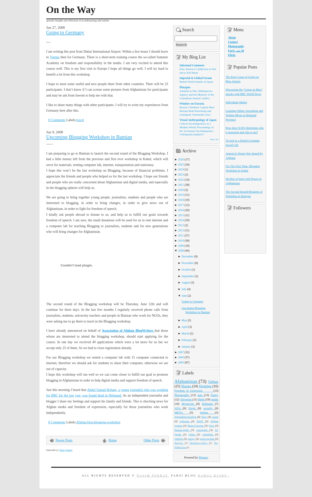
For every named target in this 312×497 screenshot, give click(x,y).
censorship (203, 430)
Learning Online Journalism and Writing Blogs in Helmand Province (244, 115)
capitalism (208, 434)
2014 (181, 220)
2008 (181, 250)
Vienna (54, 57)
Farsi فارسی (236, 50)
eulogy (192, 438)
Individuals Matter (236, 102)
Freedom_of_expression (194, 390)
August (186, 282)
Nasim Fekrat (152, 475)
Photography (183, 395)
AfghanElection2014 (186, 416)
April (185, 327)
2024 (181, 169)
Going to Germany (65, 32)
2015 (181, 215)
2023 (181, 174)
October (186, 269)
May (184, 320)
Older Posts (151, 440)
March (185, 333)
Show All (214, 139)
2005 (181, 362)
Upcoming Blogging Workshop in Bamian (89, 137)
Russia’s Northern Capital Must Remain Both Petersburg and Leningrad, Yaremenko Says (197, 111)
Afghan (81, 422)
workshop (113, 422)
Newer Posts (64, 440)
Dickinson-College (199, 443)
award (215, 416)
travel (80, 120)
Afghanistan (187, 381)
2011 (181, 235)
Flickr (232, 55)
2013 (181, 225)
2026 (181, 159)
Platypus (185, 87)
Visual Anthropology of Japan (198, 120)
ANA (179, 408)
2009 (181, 245)
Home (112, 440)
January (186, 346)
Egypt (193, 408)
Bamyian (180, 443)
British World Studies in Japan (196, 81)
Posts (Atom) (65, 450)
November (188, 263)
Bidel (201, 399)
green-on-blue (207, 438)
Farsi (212, 425)
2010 (181, 240)
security (209, 408)
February (187, 340)
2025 (181, 164)
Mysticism (189, 404)
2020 (181, 190)
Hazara (186, 386)
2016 (181, 210)
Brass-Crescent (196, 425)
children (179, 438)
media (214, 399)
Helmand (208, 404)
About (232, 37)
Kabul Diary (213, 475)
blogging (100, 422)
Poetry (214, 395)
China (193, 434)
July (184, 289)
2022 (181, 179)
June (184, 295)
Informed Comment (192, 65)
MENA (182, 412)
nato (200, 395)
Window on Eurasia (192, 103)
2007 (181, 352)
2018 (181, 200)
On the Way (71, 9)
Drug (204, 416)
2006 (181, 357)
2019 (181, 194)
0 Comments (57, 120)
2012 (181, 230)
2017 (181, 205)
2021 (181, 184)
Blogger (203, 457)
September (188, 276)
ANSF (200, 421)
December (188, 256)
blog (90, 422)
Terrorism (186, 399)
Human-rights (183, 430)
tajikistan (185, 421)
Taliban (213, 382)
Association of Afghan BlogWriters (128, 330)
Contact (233, 42)
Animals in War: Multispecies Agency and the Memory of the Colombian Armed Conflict (197, 94)
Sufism (207, 412)
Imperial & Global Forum (196, 78)
